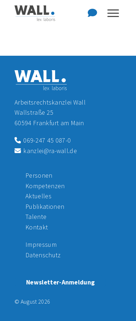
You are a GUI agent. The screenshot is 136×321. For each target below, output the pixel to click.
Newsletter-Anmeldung (60, 282)
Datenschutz (43, 255)
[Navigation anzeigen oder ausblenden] (113, 13)
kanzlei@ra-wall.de (46, 151)
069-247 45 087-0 (43, 140)
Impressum (41, 244)
